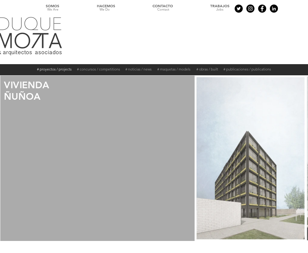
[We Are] (52, 10)
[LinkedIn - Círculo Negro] (274, 9)
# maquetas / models (173, 69)
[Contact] (163, 10)
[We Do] (104, 10)
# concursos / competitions (98, 69)
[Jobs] (220, 10)
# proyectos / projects (54, 69)
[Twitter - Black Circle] (239, 9)
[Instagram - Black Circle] (250, 9)
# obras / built (207, 69)
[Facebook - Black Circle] (262, 9)
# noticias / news (138, 69)
